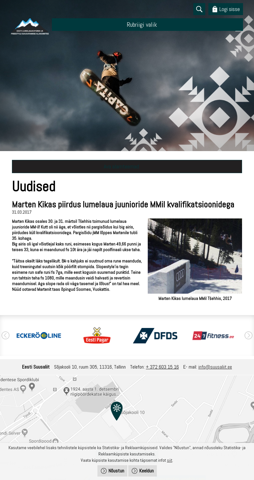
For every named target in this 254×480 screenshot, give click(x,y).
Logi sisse (229, 9)
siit (169, 460)
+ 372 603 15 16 (162, 367)
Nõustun (116, 470)
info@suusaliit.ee (215, 367)
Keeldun (146, 470)
